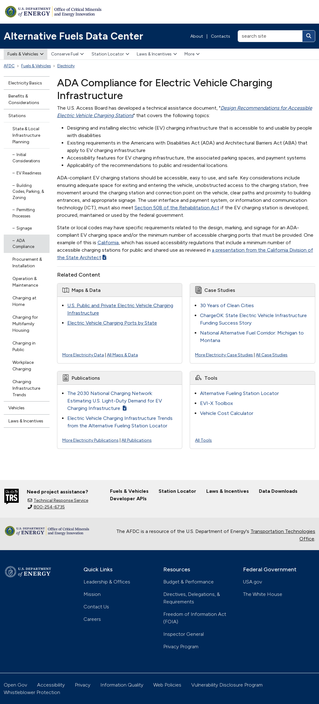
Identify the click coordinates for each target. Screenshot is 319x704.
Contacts (220, 36)
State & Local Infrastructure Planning (26, 135)
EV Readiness (29, 173)
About (196, 36)
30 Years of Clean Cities (227, 305)
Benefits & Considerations (23, 99)
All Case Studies (272, 355)
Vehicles (16, 408)
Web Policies (167, 685)
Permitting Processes (23, 212)
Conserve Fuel (67, 54)
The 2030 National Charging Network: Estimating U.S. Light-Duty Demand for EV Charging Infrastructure (114, 400)
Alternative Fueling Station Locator (239, 393)
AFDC (9, 66)
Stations (17, 115)
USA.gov (252, 582)
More (192, 54)
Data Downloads (278, 491)
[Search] (308, 36)
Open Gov (15, 685)
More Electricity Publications (90, 440)
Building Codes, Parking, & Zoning (28, 191)
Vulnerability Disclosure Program (227, 685)
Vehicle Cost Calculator (226, 413)
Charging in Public (24, 346)
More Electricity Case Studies (224, 355)
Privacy (82, 685)
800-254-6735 (46, 507)
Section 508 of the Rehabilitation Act (177, 208)
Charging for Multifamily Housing (25, 324)
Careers (92, 619)
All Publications (136, 440)
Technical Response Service (58, 500)
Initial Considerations (26, 157)
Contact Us (96, 607)
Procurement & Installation (27, 263)
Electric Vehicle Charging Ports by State (112, 323)
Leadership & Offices (106, 582)
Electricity (66, 66)
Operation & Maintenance (25, 282)
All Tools (203, 440)
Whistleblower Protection (32, 692)
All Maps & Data (122, 355)
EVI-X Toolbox (216, 403)
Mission (92, 594)
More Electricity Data (83, 355)
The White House (262, 594)
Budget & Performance (188, 582)
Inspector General (183, 634)
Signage (24, 228)
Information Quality (121, 685)
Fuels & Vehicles (25, 54)
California (108, 242)
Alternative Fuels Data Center (73, 36)
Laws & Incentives (157, 54)
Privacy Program (180, 646)
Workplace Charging (23, 366)
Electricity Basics (25, 83)
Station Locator (110, 54)
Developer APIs (128, 499)
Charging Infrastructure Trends (26, 388)
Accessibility (51, 685)
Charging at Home (24, 301)
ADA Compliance (23, 243)
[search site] (270, 36)
